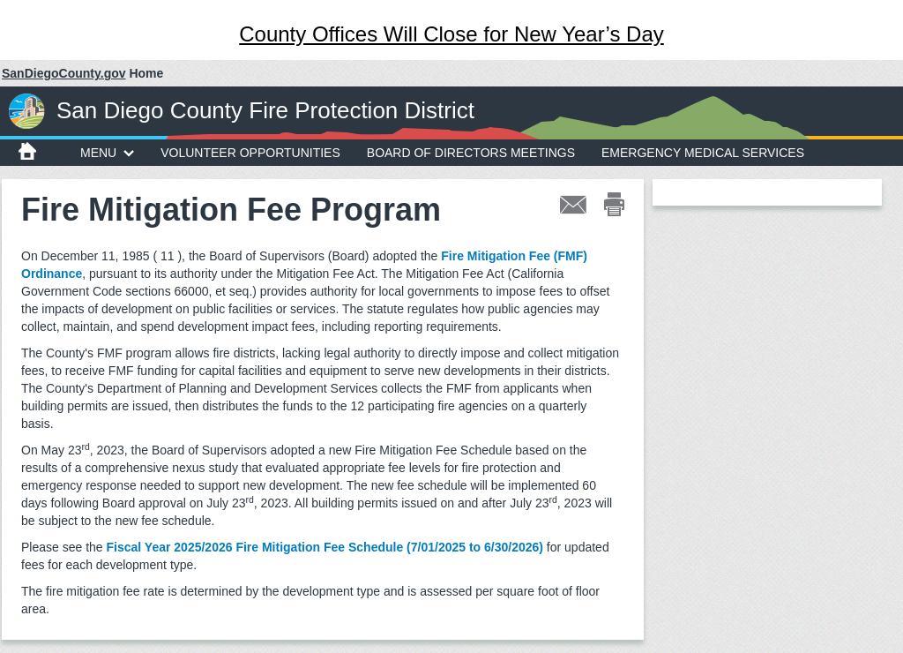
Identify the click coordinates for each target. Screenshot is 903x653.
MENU (107, 153)
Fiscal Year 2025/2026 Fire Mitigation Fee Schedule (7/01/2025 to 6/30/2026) (325, 547)
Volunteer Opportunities (250, 153)
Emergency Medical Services (702, 153)
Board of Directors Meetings (471, 153)
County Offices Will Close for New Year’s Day (451, 34)
